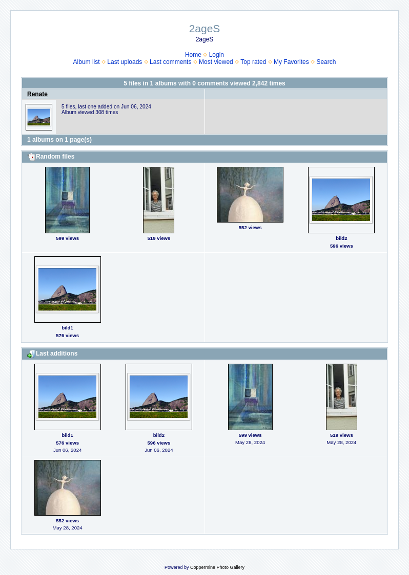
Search (326, 61)
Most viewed (216, 61)
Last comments (170, 61)
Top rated (253, 61)
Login (216, 54)
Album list (86, 61)
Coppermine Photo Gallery (217, 567)
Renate (37, 94)
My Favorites (291, 61)
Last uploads (124, 61)
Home (193, 54)
